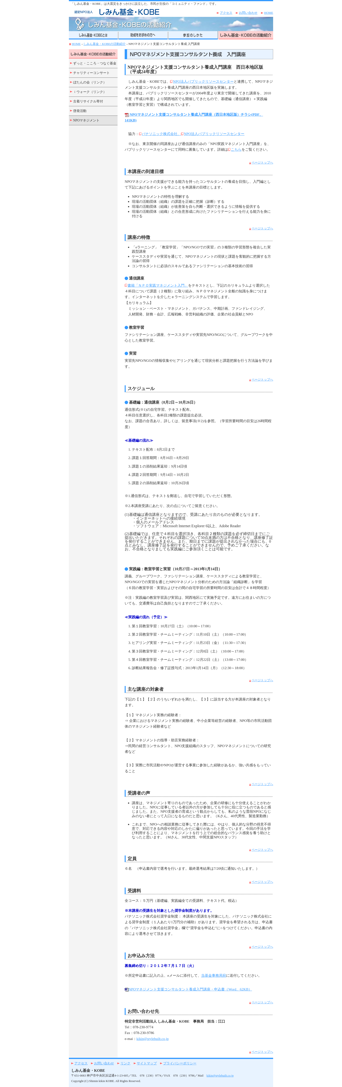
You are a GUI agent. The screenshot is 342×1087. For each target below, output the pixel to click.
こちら (236, 149)
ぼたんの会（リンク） (89, 82)
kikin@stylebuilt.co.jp (153, 1039)
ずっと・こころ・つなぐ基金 (94, 63)
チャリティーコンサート (91, 73)
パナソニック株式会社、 (161, 134)
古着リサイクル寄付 (88, 101)
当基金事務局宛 (213, 975)
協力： (132, 134)
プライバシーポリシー (179, 1063)
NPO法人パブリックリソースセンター (203, 81)
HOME (268, 12)
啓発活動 (79, 111)
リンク (125, 1063)
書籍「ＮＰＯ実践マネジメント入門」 (158, 285)
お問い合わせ (248, 12)
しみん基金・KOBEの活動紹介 (104, 44)
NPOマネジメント (86, 120)
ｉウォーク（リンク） (89, 92)
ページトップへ (262, 162)
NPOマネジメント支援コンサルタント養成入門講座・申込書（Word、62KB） (188, 989)
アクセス (226, 12)
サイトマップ (147, 1063)
